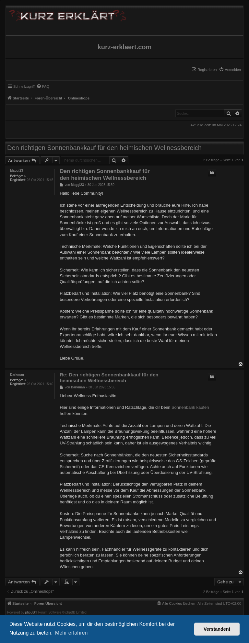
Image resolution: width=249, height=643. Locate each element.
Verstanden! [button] (217, 629)
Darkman (17, 374)
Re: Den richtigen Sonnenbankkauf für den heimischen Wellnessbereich (109, 378)
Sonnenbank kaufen (190, 407)
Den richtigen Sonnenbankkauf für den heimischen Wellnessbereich (104, 147)
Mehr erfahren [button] (71, 633)
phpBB (30, 612)
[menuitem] (230, 70)
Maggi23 (16, 170)
